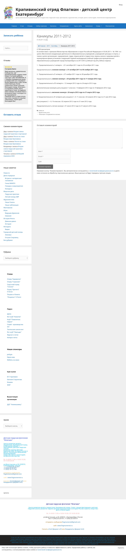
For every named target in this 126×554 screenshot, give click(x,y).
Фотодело (7, 227)
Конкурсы (8, 189)
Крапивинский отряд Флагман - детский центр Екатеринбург (64, 12)
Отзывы (29, 26)
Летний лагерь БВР (12, 197)
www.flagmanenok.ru (15, 477)
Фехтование (8, 208)
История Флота (9, 218)
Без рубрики (8, 240)
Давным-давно (10, 221)
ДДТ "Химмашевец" (14, 404)
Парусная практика (12, 194)
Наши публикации (12, 205)
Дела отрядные (9, 176)
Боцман (10, 382)
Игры (5, 210)
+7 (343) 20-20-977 (12, 467)
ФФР (8, 385)
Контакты (53, 26)
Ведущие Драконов (12, 213)
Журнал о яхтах (12, 335)
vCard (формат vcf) (16, 481)
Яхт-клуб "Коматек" (14, 317)
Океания (8, 216)
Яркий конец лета (44, 112)
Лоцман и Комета (13, 294)
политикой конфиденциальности (102, 171)
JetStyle (9, 354)
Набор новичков (41, 26)
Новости (41, 110)
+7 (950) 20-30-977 (10, 468)
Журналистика (9, 200)
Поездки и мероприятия (14, 186)
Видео (7, 229)
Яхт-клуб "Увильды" (14, 332)
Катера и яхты (12, 337)
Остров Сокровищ (11, 237)
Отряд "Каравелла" (14, 279)
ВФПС (9, 314)
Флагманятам (110, 26)
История (8, 224)
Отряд (100, 26)
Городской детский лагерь (13, 232)
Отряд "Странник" (13, 282)
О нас (22, 26)
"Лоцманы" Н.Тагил (14, 297)
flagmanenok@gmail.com (13, 474)
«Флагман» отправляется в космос (49, 114)
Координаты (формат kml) (13, 482)
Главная (14, 26)
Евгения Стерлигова (14, 379)
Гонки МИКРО (10, 183)
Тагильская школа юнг (15, 329)
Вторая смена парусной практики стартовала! (13, 148)
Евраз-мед (11, 357)
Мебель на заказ (13, 360)
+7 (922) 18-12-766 (10, 469)
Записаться (89, 26)
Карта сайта (78, 26)
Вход (120, 5)
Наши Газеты (10, 202)
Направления (66, 26)
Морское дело (9, 191)
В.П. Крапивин (12, 377)
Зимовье (8, 235)
